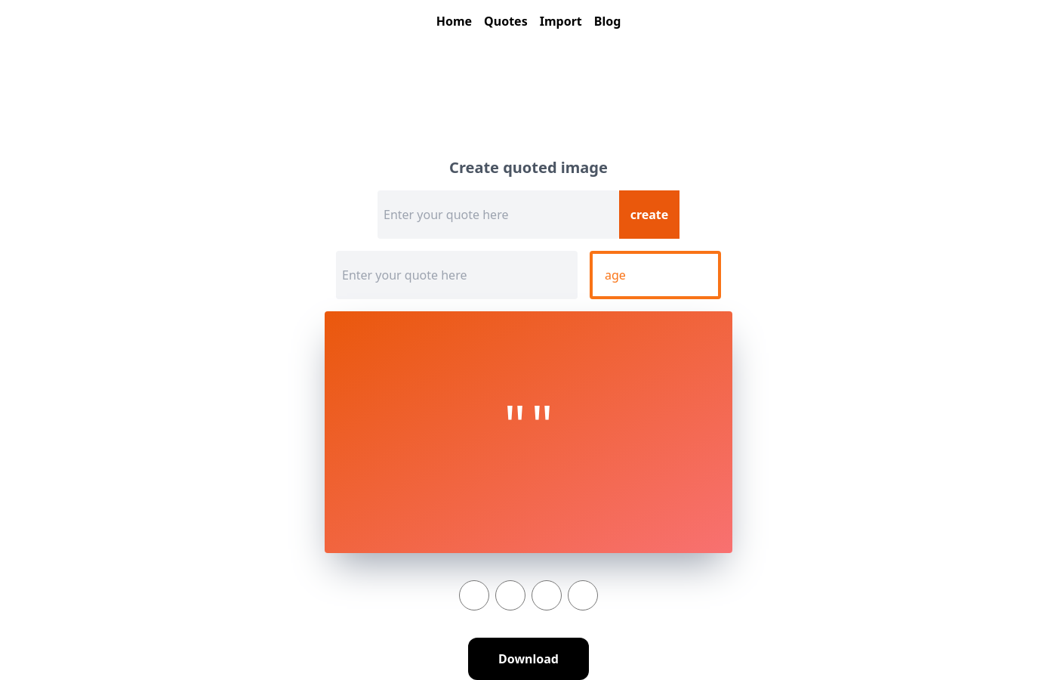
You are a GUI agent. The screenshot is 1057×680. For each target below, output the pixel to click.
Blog (607, 21)
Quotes (506, 21)
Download (528, 659)
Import (561, 21)
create (649, 214)
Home (454, 21)
